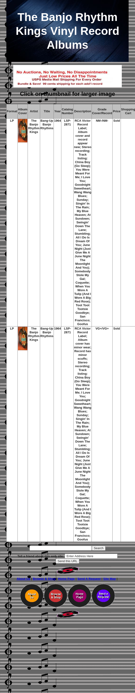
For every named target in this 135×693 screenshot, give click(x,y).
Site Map (109, 578)
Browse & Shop (44, 578)
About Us (23, 578)
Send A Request (89, 578)
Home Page (66, 578)
